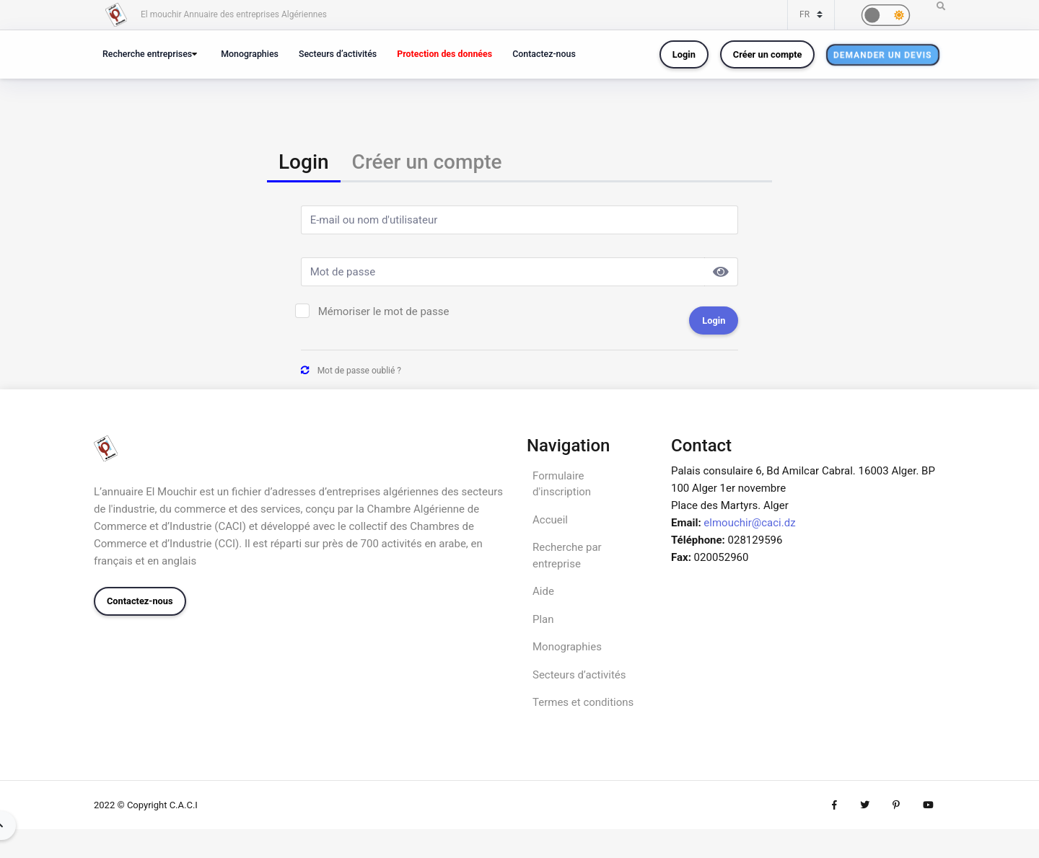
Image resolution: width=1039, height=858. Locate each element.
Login (684, 54)
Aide (543, 591)
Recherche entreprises (147, 53)
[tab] (304, 163)
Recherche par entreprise (567, 555)
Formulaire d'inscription (561, 484)
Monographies (250, 53)
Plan (543, 619)
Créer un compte (767, 54)
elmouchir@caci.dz (749, 522)
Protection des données (444, 53)
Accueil (550, 519)
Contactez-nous (544, 53)
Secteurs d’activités (338, 53)
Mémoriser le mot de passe (384, 311)
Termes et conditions (583, 702)
